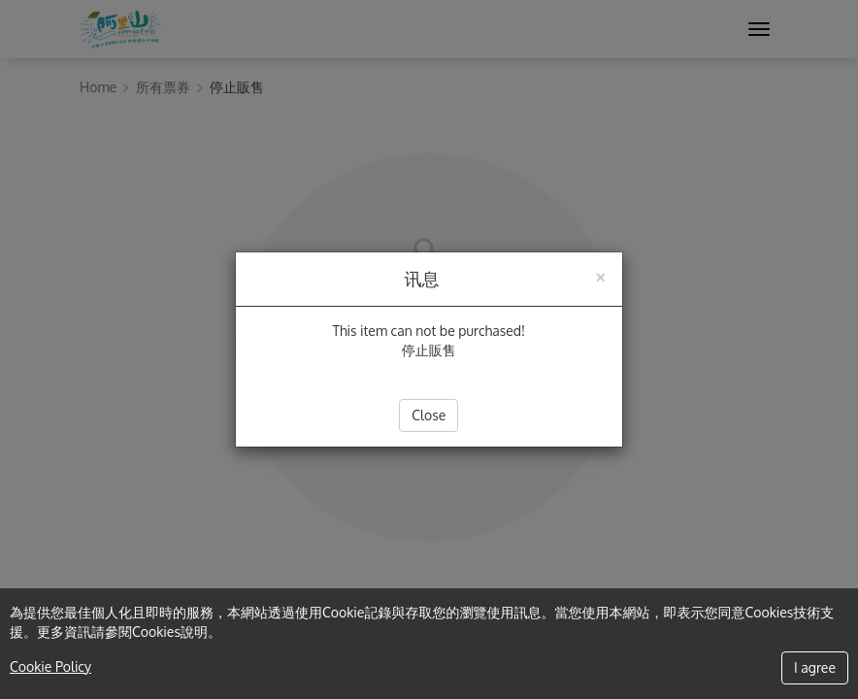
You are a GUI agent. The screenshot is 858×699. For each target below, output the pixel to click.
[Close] (600, 275)
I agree (815, 667)
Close (429, 415)
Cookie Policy (50, 666)
